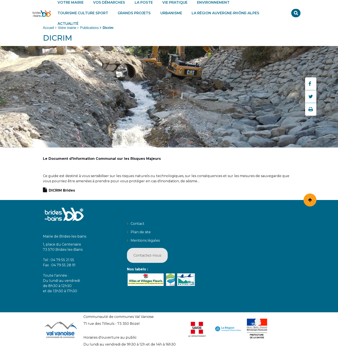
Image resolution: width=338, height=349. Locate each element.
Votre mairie (67, 28)
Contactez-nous (147, 255)
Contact (137, 224)
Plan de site (141, 232)
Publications (89, 28)
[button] (83, 13)
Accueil (48, 28)
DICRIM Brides (62, 190)
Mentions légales (145, 240)
